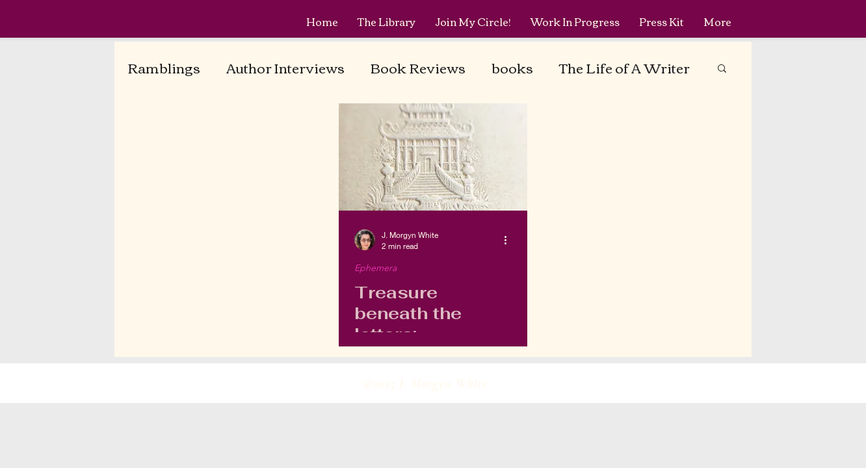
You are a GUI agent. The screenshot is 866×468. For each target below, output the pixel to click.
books (512, 67)
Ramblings (163, 67)
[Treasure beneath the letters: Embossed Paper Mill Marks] (433, 157)
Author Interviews (285, 67)
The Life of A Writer (624, 67)
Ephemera (375, 268)
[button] (722, 69)
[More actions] (510, 240)
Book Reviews (418, 67)
